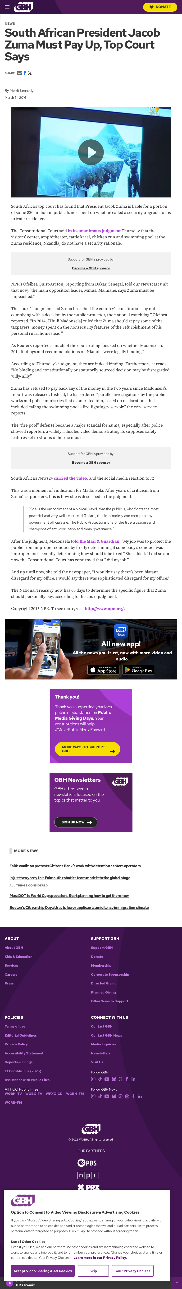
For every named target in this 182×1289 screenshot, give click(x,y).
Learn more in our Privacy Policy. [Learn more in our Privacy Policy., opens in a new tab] (100, 1257)
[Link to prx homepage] (88, 1188)
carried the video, (71, 478)
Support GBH (102, 949)
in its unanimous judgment (94, 231)
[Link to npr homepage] (88, 1176)
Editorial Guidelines (21, 1036)
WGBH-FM (75, 1095)
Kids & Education (18, 958)
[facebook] (127, 1079)
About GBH (14, 949)
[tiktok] (100, 1079)
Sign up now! (74, 823)
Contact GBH (102, 1027)
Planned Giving (103, 993)
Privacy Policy (16, 1045)
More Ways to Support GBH (83, 750)
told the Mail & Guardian (95, 541)
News (10, 23)
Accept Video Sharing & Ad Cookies (43, 1271)
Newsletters (100, 1054)
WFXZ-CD (54, 1095)
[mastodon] (120, 1096)
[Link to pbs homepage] (86, 1163)
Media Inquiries (103, 1045)
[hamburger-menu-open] (9, 7)
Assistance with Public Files (27, 1081)
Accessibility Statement (24, 1054)
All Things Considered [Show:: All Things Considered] (28, 887)
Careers (11, 976)
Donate (160, 7)
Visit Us (97, 1063)
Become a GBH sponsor (91, 268)
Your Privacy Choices (132, 1271)
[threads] (120, 1079)
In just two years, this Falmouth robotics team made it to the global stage (69, 878)
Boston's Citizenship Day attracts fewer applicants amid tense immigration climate (78, 908)
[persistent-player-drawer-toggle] (177, 1283)
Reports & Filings (18, 1063)
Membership (101, 967)
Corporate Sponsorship (110, 976)
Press (9, 985)
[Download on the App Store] (101, 670)
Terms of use (15, 1027)
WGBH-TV (13, 1095)
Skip (93, 1271)
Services (11, 967)
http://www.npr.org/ (104, 608)
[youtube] (107, 1079)
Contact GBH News (106, 1036)
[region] (87, 1235)
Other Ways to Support (109, 1002)
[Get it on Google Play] (140, 670)
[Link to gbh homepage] (23, 6)
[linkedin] (133, 1079)
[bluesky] (114, 1079)
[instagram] (93, 1079)
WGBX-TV (33, 1095)
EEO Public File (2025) (23, 1072)
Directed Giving (104, 985)
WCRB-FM (13, 1104)
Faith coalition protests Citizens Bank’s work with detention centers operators (74, 867)
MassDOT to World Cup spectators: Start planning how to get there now (68, 896)
